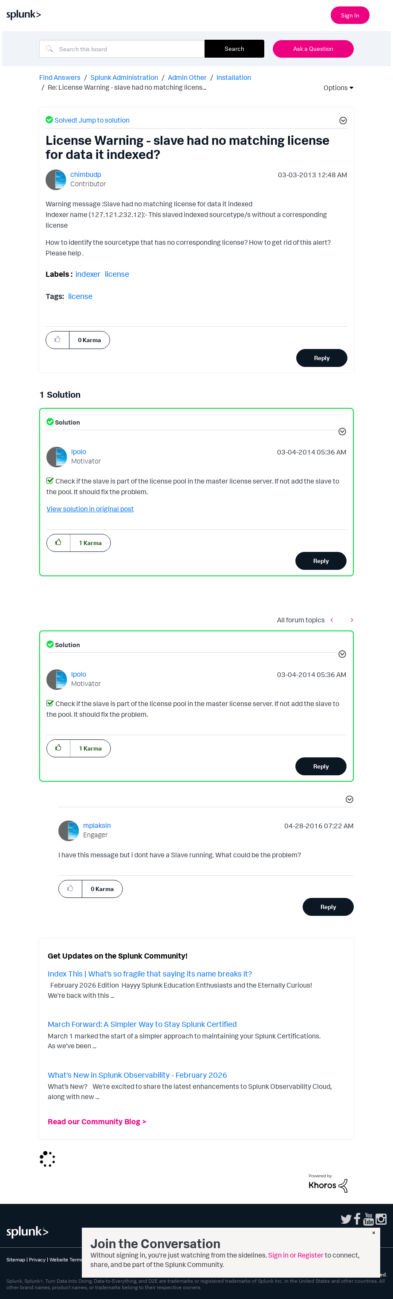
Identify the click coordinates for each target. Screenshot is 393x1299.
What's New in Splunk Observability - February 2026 (137, 1074)
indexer (88, 274)
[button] (341, 121)
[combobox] (122, 49)
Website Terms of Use (74, 1259)
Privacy (37, 1259)
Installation (234, 77)
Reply (322, 357)
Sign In (350, 15)
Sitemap (15, 1259)
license (117, 274)
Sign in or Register (296, 1255)
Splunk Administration (124, 77)
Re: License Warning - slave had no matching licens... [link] (127, 87)
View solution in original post (90, 508)
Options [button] (333, 87)
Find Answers (60, 77)
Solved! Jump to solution (92, 120)
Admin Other (187, 77)
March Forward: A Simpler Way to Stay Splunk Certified (142, 1024)
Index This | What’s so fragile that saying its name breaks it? (150, 973)
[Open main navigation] (381, 14)
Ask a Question (313, 48)
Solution (67, 422)
